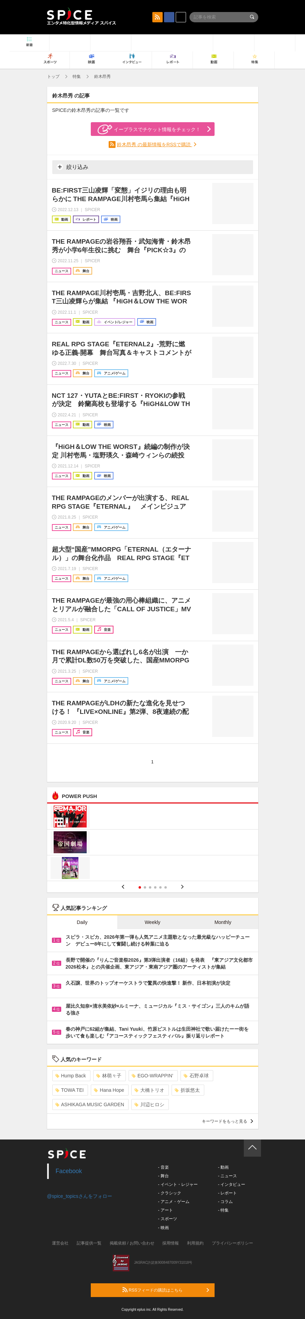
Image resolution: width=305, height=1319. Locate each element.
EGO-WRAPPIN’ (152, 1075)
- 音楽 (163, 1167)
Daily (82, 922)
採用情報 (170, 1243)
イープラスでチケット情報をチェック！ (149, 129)
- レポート (227, 1193)
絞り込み (72, 167)
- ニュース (227, 1175)
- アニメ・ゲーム (173, 1201)
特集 (77, 76)
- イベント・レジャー (178, 1184)
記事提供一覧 (89, 1243)
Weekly (153, 922)
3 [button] (150, 887)
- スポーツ (167, 1218)
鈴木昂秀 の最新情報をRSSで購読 (154, 144)
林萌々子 (108, 1075)
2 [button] (145, 887)
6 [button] (165, 887)
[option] (152, 843)
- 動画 (223, 1167)
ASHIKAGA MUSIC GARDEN (89, 1104)
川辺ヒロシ (149, 1104)
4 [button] (155, 887)
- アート (165, 1210)
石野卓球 (196, 1075)
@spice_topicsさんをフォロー (79, 1196)
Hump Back (70, 1075)
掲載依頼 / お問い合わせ (132, 1243)
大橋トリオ (149, 1090)
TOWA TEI (69, 1090)
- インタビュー (231, 1184)
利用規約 (195, 1243)
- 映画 (163, 1227)
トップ (53, 76)
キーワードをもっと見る (227, 1121)
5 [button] (160, 887)
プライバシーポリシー (232, 1243)
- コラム (225, 1201)
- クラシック (169, 1193)
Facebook (69, 1171)
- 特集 (223, 1210)
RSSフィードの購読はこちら (165, 1290)
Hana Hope (109, 1090)
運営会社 (60, 1243)
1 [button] (140, 887)
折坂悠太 (187, 1090)
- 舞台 (163, 1175)
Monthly (223, 922)
